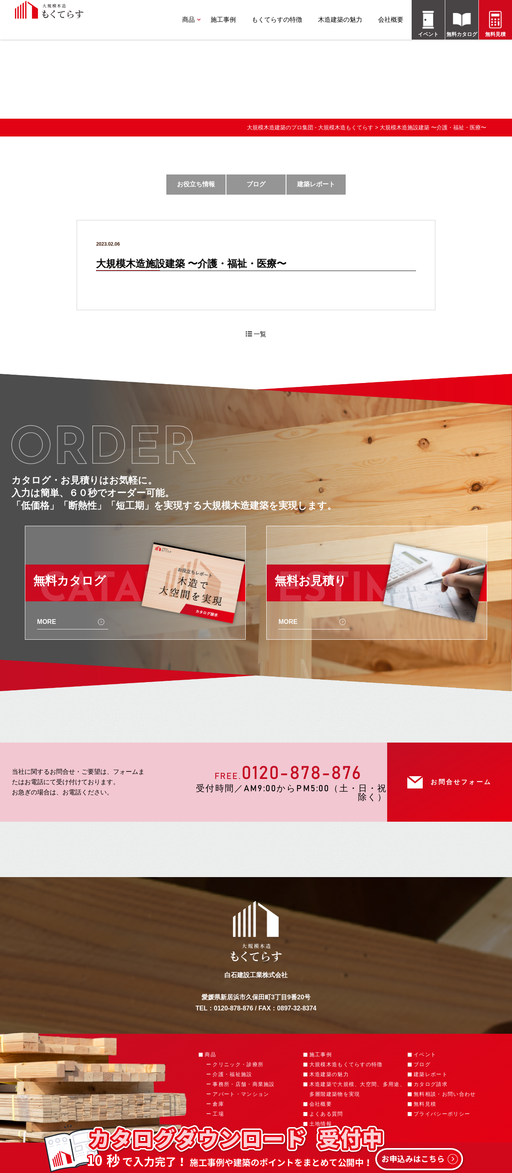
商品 (188, 19)
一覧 (256, 334)
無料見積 (425, 1104)
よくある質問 (326, 1114)
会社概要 (390, 19)
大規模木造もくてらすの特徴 (346, 1064)
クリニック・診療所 (238, 1064)
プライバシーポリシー (442, 1114)
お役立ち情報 (196, 184)
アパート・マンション (241, 1094)
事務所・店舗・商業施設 (244, 1084)
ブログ (256, 184)
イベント (425, 1054)
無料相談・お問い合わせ (445, 1094)
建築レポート (316, 184)
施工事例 (223, 19)
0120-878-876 (301, 773)
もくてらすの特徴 (277, 19)
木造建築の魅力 (340, 19)
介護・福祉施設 (232, 1074)
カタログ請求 (431, 1084)
